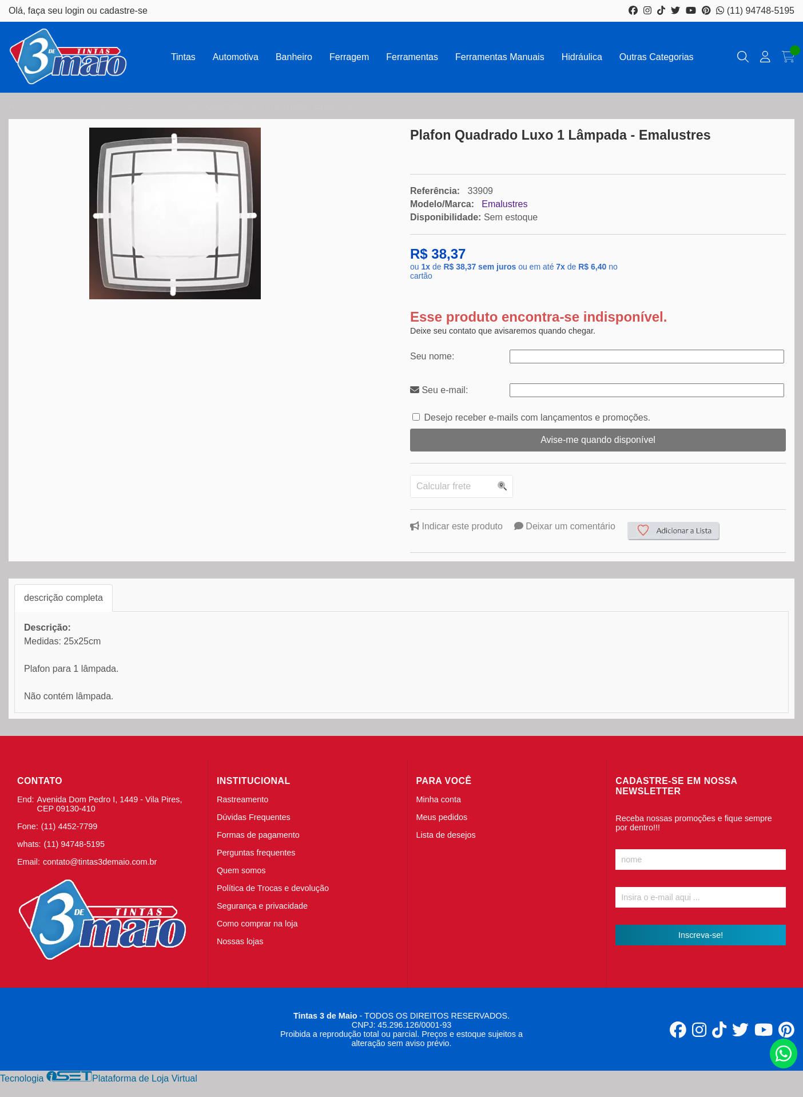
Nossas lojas (240, 941)
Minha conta (438, 799)
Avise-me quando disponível (597, 440)
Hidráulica (582, 57)
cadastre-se (124, 10)
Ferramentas (412, 57)
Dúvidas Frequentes (254, 817)
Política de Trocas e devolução (273, 888)
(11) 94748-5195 (755, 10)
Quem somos (241, 870)
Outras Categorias (656, 57)
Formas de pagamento (258, 834)
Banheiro (294, 57)
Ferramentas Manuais (499, 57)
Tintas (183, 57)
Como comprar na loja (257, 923)
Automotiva (236, 57)
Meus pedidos (442, 817)
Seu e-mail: (439, 390)
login (76, 10)
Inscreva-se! (700, 935)
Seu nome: (432, 356)
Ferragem (349, 57)
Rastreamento (242, 799)
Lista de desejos (446, 834)
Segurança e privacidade (262, 905)
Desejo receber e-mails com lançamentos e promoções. (537, 417)
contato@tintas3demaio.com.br (100, 861)
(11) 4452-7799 (69, 826)
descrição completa (63, 598)
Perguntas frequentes (256, 852)
